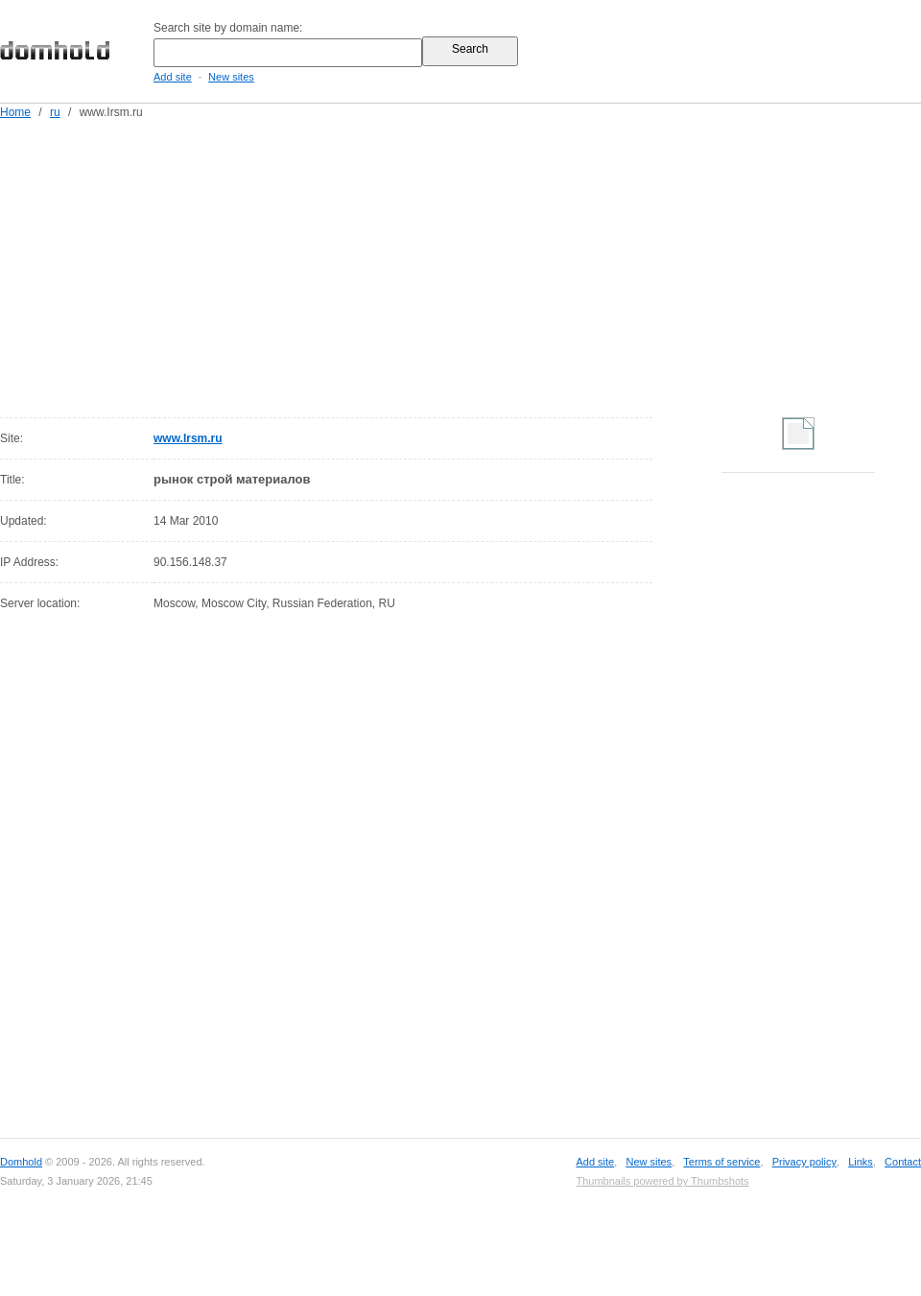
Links (860, 1161)
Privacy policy (804, 1161)
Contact (903, 1161)
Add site (173, 76)
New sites (231, 76)
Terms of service (721, 1161)
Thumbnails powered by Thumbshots (662, 1181)
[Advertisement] (451, 264)
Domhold (21, 1161)
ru (55, 112)
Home (15, 112)
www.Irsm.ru (188, 438)
